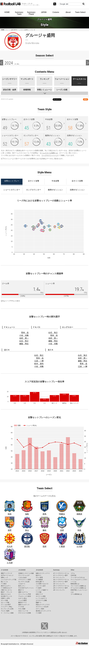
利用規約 (26, 632)
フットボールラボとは (78, 577)
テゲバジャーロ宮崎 (24, 613)
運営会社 (54, 632)
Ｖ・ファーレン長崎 (7, 613)
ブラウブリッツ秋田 (24, 579)
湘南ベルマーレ (23, 592)
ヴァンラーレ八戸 (23, 575)
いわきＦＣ (21, 584)
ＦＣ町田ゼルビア (6, 588)
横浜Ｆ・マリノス (6, 592)
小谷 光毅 (24, 335)
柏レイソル (4, 581)
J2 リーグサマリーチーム (61, 579)
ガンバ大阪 (4, 600)
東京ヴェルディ (6, 586)
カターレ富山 (22, 598)
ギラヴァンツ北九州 (42, 607)
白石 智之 (24, 341)
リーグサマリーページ (49, 155)
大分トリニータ (23, 611)
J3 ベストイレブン (59, 590)
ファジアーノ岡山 (6, 607)
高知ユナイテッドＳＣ (43, 604)
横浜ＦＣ (21, 590)
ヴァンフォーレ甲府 (24, 594)
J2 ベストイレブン (59, 584)
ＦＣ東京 (3, 584)
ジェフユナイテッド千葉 (8, 579)
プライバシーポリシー (43, 632)
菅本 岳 (25, 332)
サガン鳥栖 (21, 609)
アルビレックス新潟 (24, 596)
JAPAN (43, 12)
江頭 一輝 (39, 361)
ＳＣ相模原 (39, 579)
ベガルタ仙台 (22, 577)
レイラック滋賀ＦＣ (42, 590)
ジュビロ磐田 (22, 600)
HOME (7, 12)
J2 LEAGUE (21, 570)
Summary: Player (31, 13)
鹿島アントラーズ (6, 573)
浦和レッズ (4, 577)
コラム (73, 573)
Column (55, 12)
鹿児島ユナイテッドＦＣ (43, 611)
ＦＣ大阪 (38, 592)
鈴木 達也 (39, 364)
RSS (85, 99)
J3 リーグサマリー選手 (60, 588)
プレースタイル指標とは (78, 586)
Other (72, 570)
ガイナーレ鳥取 (41, 596)
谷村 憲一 (24, 338)
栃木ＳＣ (38, 575)
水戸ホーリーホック (7, 575)
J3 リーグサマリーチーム (61, 586)
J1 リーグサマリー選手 (60, 575)
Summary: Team (19, 13)
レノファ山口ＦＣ (41, 598)
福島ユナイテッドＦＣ (43, 573)
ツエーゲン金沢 (41, 586)
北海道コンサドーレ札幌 (26, 573)
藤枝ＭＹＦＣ (22, 602)
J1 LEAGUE (4, 570)
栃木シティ (21, 586)
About (68, 12)
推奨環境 (32, 632)
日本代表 (73, 575)
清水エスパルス (6, 594)
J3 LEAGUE (39, 570)
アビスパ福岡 (5, 611)
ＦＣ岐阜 (38, 588)
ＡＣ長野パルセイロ (42, 584)
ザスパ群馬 (39, 577)
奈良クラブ (39, 594)
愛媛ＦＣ (38, 602)
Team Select (80, 12)
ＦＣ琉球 (38, 613)
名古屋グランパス (6, 596)
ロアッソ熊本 (40, 609)
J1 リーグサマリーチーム (61, 573)
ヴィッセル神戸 (6, 604)
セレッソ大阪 (5, 602)
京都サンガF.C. (5, 598)
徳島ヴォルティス (23, 604)
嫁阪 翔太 (24, 344)
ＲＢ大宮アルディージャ (26, 588)
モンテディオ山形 (23, 581)
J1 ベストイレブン (59, 577)
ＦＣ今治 (21, 607)
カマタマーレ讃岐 (41, 600)
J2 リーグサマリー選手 (60, 581)
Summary (56, 570)
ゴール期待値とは (76, 594)
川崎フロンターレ (6, 590)
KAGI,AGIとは (75, 584)
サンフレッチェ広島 (7, 609)
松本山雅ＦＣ (40, 581)
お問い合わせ (62, 632)
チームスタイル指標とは (49, 153)
